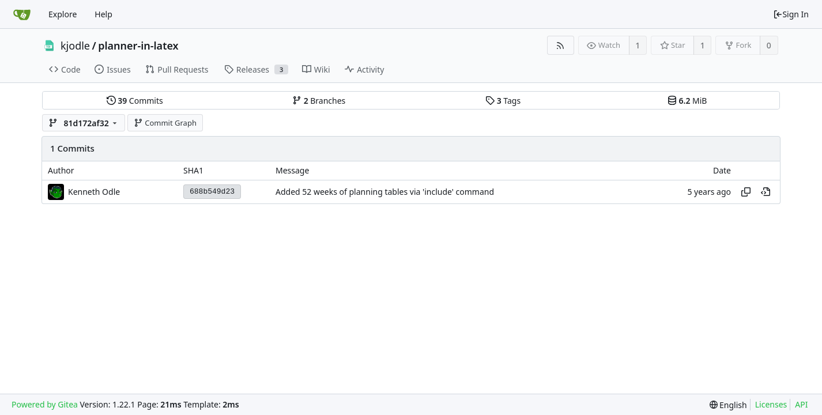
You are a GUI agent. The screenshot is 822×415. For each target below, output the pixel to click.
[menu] (728, 404)
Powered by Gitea (45, 404)
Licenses (771, 404)
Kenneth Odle (94, 191)
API (801, 404)
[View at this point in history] (765, 192)
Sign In (791, 14)
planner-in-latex (138, 45)
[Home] (22, 14)
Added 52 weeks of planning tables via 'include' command (385, 191)
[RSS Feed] (560, 45)
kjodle (75, 45)
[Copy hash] (746, 192)
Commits (135, 100)
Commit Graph (165, 123)
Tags (503, 100)
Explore (62, 14)
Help (103, 14)
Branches (318, 100)
